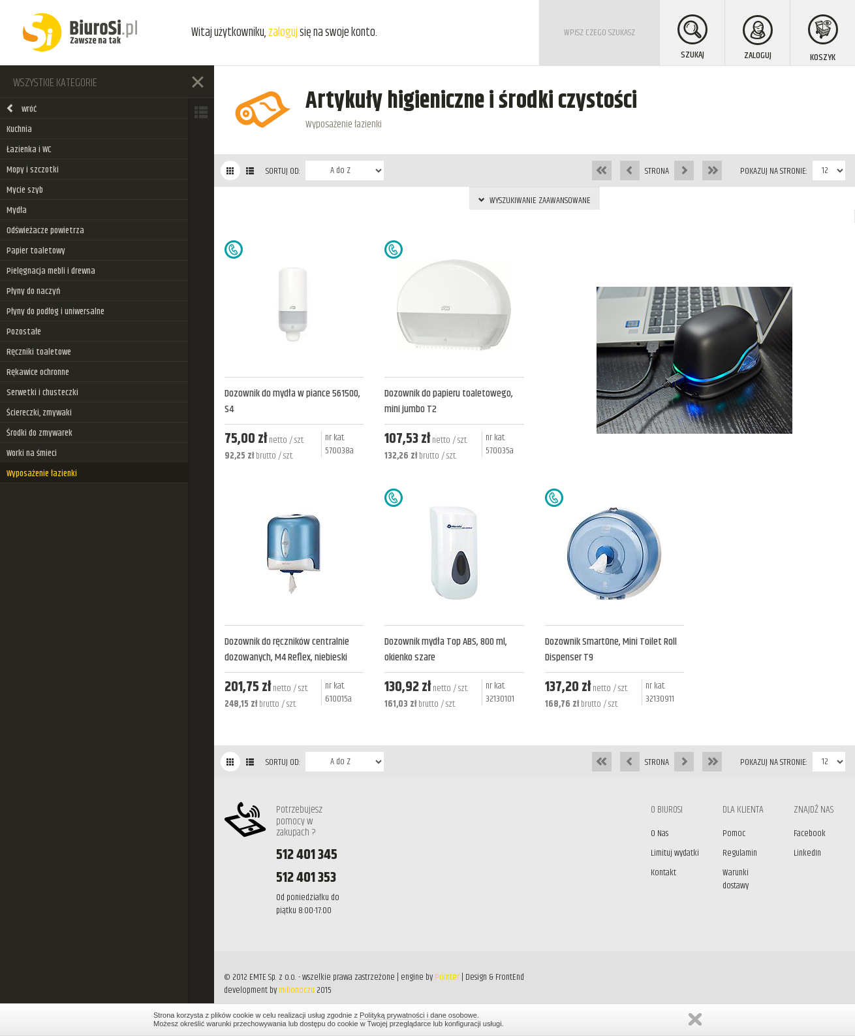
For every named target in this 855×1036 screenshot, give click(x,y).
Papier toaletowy (36, 251)
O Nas (659, 833)
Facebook (810, 833)
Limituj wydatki (675, 853)
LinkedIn (807, 853)
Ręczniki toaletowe (39, 352)
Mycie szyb (25, 190)
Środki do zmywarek (39, 433)
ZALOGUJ (758, 39)
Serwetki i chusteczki (42, 392)
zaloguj (283, 33)
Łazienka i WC (29, 149)
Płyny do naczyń (33, 291)
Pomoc (734, 833)
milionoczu (297, 990)
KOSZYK (823, 39)
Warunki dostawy (736, 879)
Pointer (447, 977)
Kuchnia (19, 129)
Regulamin (740, 853)
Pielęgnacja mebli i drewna (51, 271)
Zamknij (695, 1019)
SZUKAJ (692, 38)
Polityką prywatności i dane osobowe (418, 1015)
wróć (21, 109)
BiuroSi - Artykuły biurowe (80, 32)
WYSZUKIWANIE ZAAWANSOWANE (534, 200)
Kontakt (663, 873)
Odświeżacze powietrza (45, 230)
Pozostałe (24, 332)
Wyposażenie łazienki (42, 473)
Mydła (17, 210)
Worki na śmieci (32, 453)
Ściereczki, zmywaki (39, 413)
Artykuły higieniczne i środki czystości (471, 101)
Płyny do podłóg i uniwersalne (55, 311)
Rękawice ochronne (38, 372)
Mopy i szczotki (33, 170)
